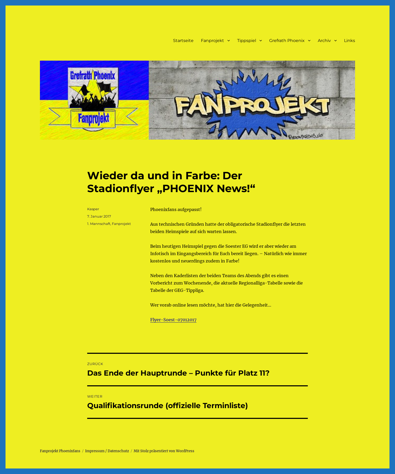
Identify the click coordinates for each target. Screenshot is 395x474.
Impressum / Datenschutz (107, 451)
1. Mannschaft (98, 224)
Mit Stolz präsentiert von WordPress (164, 451)
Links (349, 40)
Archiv (324, 40)
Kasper (93, 209)
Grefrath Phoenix (287, 40)
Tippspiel (246, 40)
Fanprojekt (212, 40)
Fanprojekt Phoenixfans (60, 451)
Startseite (183, 40)
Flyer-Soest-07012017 (173, 319)
